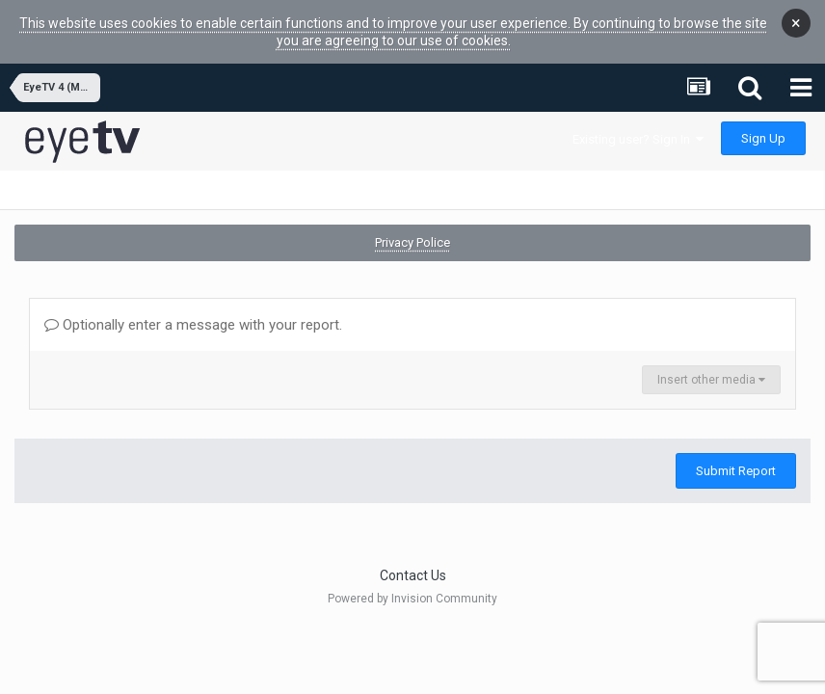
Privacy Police (412, 242)
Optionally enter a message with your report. (193, 325)
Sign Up (763, 138)
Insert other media (711, 380)
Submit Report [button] (736, 471)
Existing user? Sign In (638, 139)
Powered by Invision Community (412, 598)
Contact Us (413, 575)
